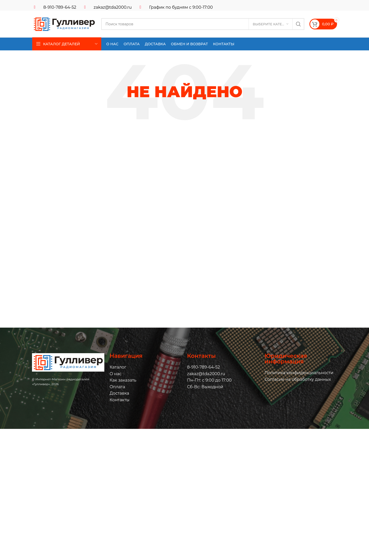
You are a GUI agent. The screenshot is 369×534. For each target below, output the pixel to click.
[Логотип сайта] (64, 23)
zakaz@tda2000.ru (113, 7)
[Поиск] (203, 24)
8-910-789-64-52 (59, 7)
